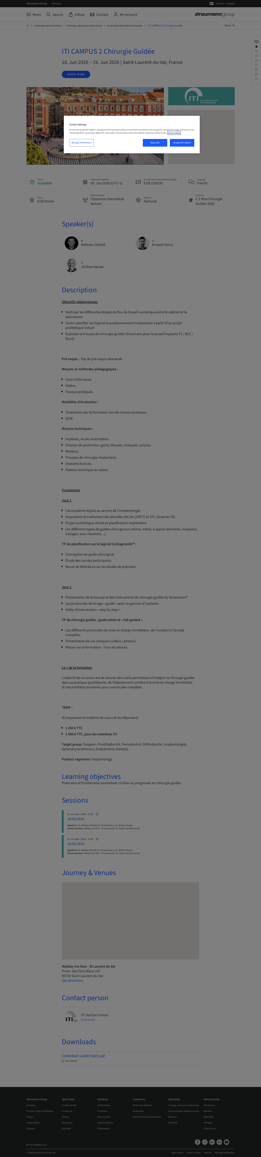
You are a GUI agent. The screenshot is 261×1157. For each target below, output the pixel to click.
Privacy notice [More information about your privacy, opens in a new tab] (174, 132)
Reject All (155, 142)
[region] (132, 134)
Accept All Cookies (182, 142)
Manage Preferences (81, 142)
